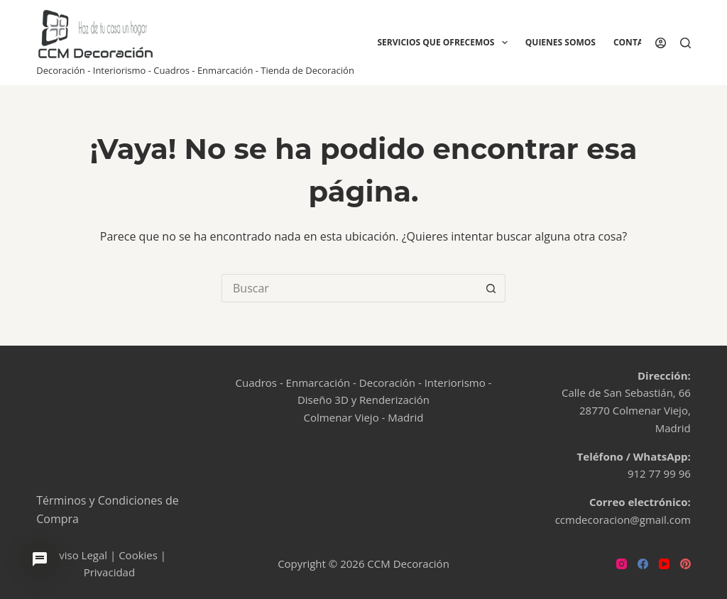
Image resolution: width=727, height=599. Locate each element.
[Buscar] (685, 43)
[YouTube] (664, 564)
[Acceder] (660, 43)
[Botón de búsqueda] (491, 288)
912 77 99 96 (659, 473)
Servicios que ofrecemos (445, 42)
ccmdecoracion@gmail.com (623, 519)
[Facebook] (643, 564)
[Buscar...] (349, 288)
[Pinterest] (685, 564)
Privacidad (109, 572)
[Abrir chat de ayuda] (40, 559)
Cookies (138, 555)
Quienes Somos (560, 42)
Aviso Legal (80, 555)
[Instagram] (621, 564)
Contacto (636, 42)
